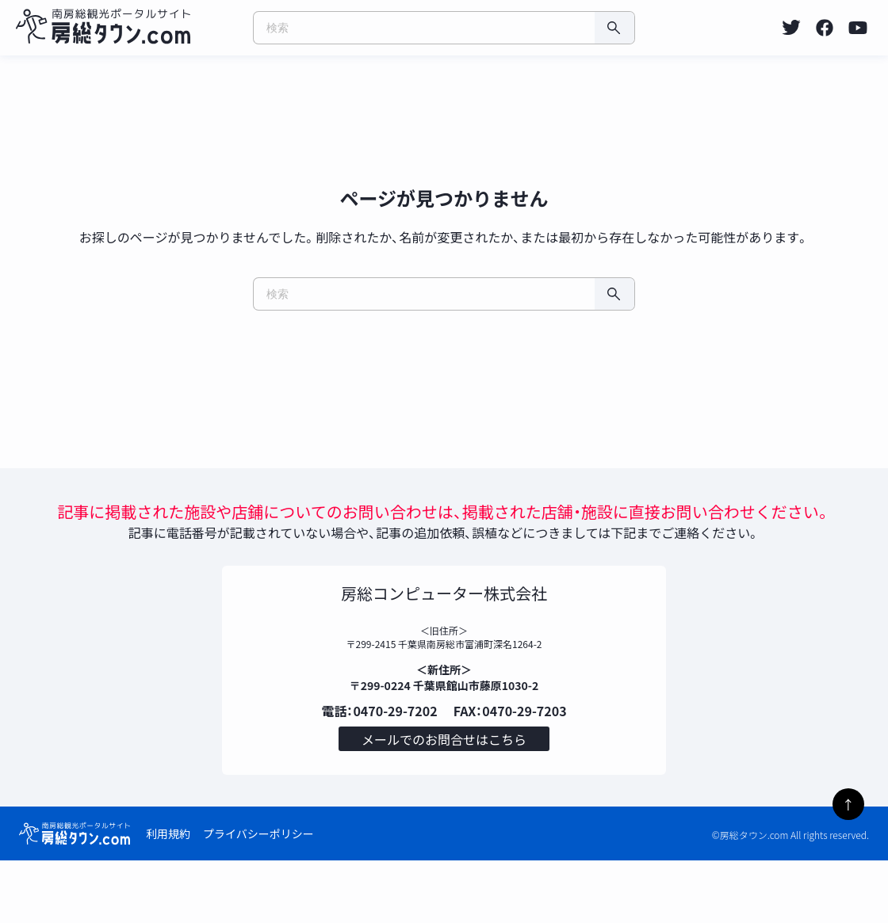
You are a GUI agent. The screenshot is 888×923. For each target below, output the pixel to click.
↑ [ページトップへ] (848, 804)
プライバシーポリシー (258, 896)
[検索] (614, 28)
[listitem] (791, 27)
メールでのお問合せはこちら (444, 797)
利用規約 (168, 896)
